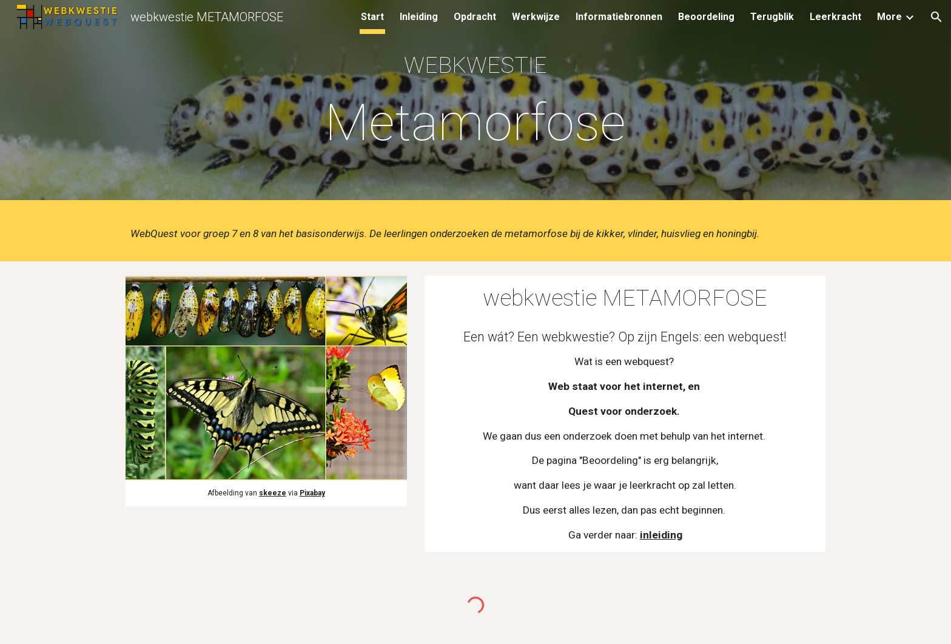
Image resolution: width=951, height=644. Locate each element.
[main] (475, 103)
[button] (936, 17)
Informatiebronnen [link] (619, 16)
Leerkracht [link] (835, 16)
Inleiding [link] (419, 16)
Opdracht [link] (475, 16)
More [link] (889, 16)
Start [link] (372, 16)
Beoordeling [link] (706, 16)
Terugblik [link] (772, 16)
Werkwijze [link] (536, 16)
